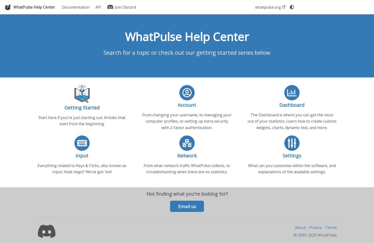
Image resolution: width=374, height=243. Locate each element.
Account (187, 105)
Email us (187, 206)
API (98, 7)
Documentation (76, 7)
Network (187, 155)
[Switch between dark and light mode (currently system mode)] (292, 7)
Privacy (315, 227)
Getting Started (81, 107)
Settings (292, 155)
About (300, 227)
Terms (331, 227)
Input (82, 155)
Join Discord (121, 7)
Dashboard (291, 105)
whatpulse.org (270, 7)
